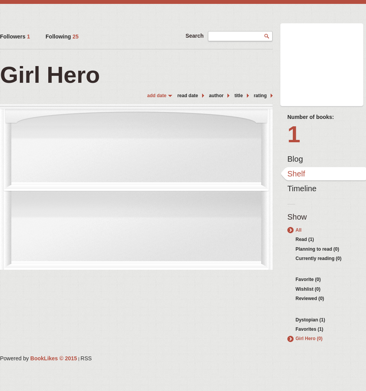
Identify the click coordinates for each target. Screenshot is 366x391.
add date (156, 95)
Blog (295, 159)
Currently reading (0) (318, 258)
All (298, 230)
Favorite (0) (308, 279)
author (216, 95)
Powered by (38, 358)
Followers (15, 36)
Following (62, 36)
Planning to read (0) (317, 249)
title (238, 95)
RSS (86, 358)
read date (187, 95)
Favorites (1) (309, 329)
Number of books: (310, 117)
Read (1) (305, 239)
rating (260, 95)
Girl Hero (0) (309, 338)
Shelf (296, 173)
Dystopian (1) (310, 320)
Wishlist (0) (308, 289)
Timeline (302, 188)
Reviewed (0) (310, 298)
